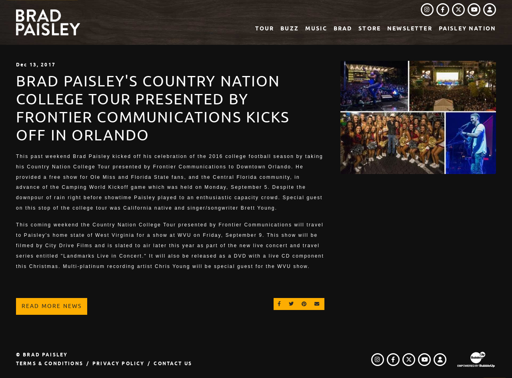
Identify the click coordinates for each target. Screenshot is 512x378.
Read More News (52, 306)
